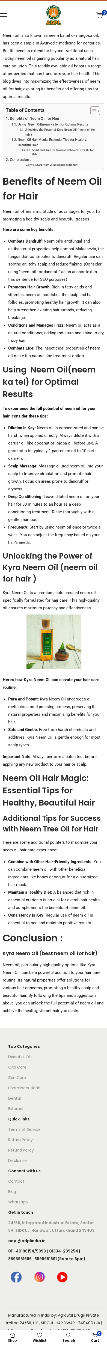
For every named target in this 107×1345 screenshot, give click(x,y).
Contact (16, 1181)
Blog (12, 1191)
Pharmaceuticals (24, 1088)
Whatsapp (18, 1202)
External (15, 1108)
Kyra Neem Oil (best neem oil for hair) (57, 164)
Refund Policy (21, 1150)
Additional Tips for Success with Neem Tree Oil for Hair (63, 152)
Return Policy (20, 1140)
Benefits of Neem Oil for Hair (35, 118)
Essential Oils (20, 1057)
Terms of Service (24, 1129)
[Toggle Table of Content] (92, 110)
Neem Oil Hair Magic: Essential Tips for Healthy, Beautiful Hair (52, 142)
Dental (14, 1098)
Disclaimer (18, 1160)
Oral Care (17, 1067)
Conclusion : (20, 159)
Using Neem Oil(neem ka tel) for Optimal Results (53, 124)
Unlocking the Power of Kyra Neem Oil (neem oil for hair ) (60, 132)
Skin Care (17, 1077)
